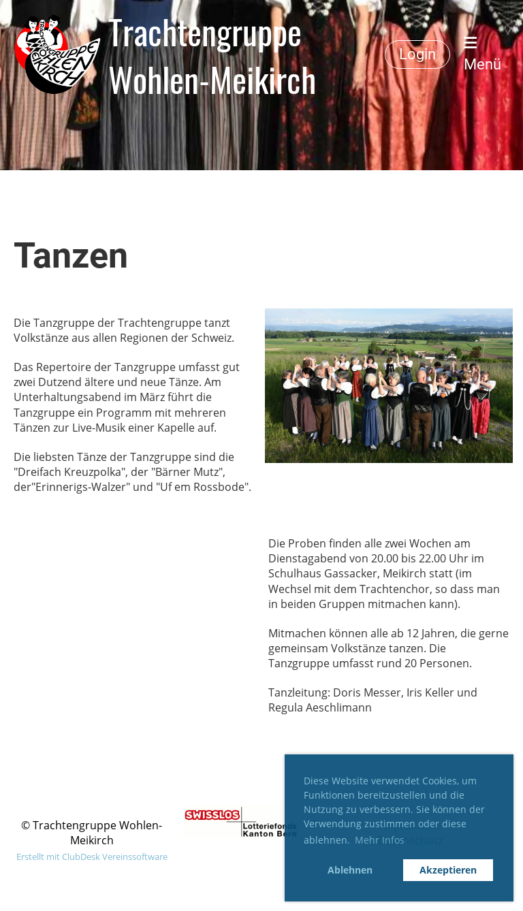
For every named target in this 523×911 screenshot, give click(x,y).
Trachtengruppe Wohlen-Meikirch (212, 54)
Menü (482, 54)
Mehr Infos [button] (380, 839)
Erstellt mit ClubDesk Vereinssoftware (92, 856)
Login (417, 54)
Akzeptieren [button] (448, 869)
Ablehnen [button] (350, 869)
